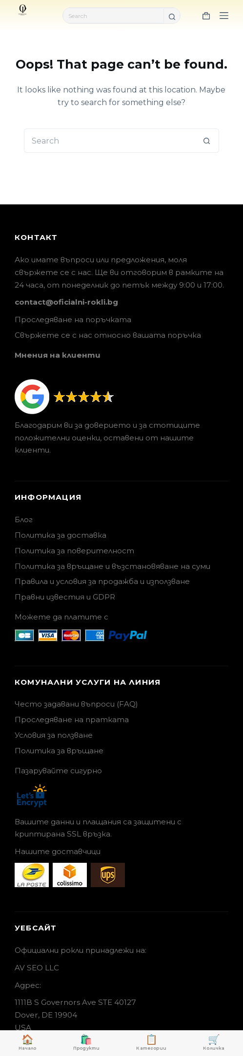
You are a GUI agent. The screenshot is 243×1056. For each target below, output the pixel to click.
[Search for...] (113, 15)
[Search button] (171, 16)
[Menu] (224, 15)
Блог (24, 519)
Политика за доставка (60, 535)
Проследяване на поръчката (73, 319)
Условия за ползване (54, 735)
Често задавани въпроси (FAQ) (76, 704)
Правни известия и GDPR (65, 596)
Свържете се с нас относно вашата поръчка (108, 335)
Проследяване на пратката (72, 719)
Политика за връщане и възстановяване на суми (112, 566)
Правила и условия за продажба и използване (102, 581)
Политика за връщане (59, 750)
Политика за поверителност (74, 550)
